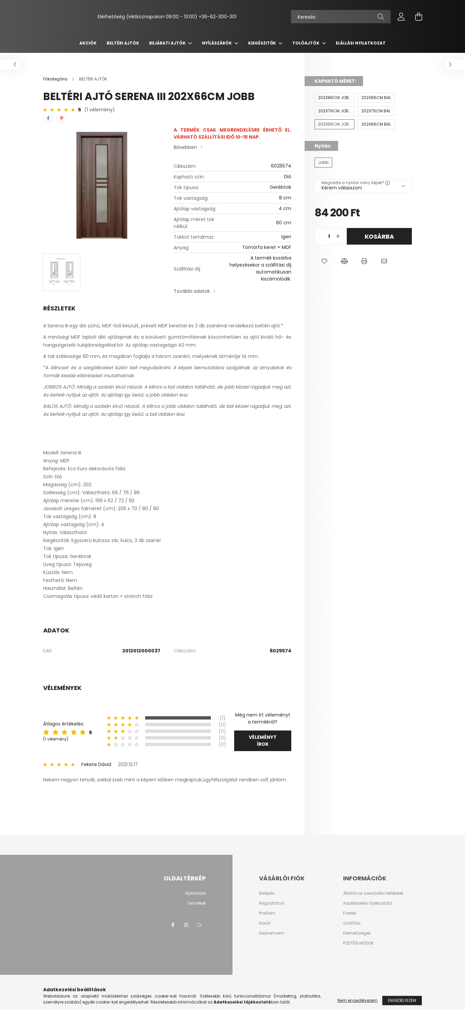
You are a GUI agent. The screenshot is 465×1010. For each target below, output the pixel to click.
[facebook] (48, 118)
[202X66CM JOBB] (334, 124)
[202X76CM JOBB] (334, 111)
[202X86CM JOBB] (334, 98)
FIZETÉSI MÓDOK (358, 943)
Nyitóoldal (195, 893)
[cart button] (418, 16)
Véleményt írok (263, 740)
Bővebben (185, 147)
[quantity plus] (338, 236)
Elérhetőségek (357, 933)
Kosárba (379, 236)
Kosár (265, 923)
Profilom (267, 913)
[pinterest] (61, 118)
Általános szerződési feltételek (373, 893)
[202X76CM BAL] (376, 111)
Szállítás (352, 923)
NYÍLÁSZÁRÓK (217, 43)
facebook (172, 925)
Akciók (88, 43)
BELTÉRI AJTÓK (123, 43)
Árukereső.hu (148, 1001)
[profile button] (401, 16)
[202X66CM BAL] (376, 124)
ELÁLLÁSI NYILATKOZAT (361, 43)
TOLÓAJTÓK (306, 43)
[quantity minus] (320, 236)
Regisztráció (271, 903)
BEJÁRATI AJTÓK (168, 43)
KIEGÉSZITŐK (262, 43)
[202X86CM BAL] (376, 98)
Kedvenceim (271, 933)
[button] (324, 261)
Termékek (196, 903)
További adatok (192, 291)
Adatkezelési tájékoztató (367, 903)
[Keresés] (341, 16)
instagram (186, 925)
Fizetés (349, 913)
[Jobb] (323, 163)
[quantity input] (329, 236)
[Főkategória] (55, 79)
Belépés (267, 893)
